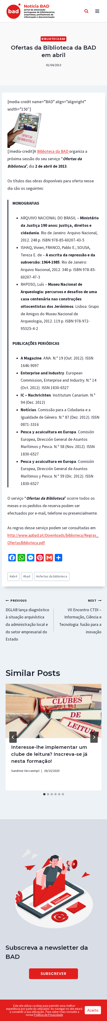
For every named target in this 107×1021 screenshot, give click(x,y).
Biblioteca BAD (53, 39)
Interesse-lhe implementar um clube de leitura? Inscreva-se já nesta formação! (49, 754)
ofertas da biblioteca (51, 576)
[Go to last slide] (13, 737)
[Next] (94, 737)
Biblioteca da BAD (53, 151)
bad (26, 576)
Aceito (92, 1010)
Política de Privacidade (48, 1015)
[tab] (44, 794)
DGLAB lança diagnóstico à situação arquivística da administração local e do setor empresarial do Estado (27, 619)
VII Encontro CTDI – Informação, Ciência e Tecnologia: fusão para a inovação (79, 615)
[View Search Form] (86, 11)
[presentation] (53, 711)
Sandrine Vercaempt (25, 771)
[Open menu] (97, 11)
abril (13, 576)
